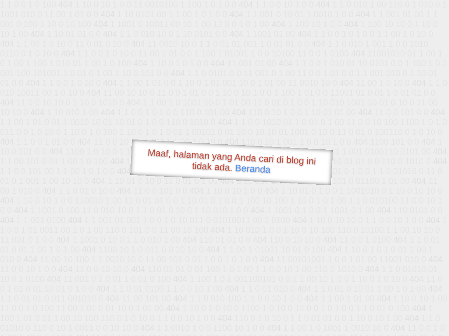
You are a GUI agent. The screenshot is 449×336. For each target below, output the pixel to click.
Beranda (253, 168)
